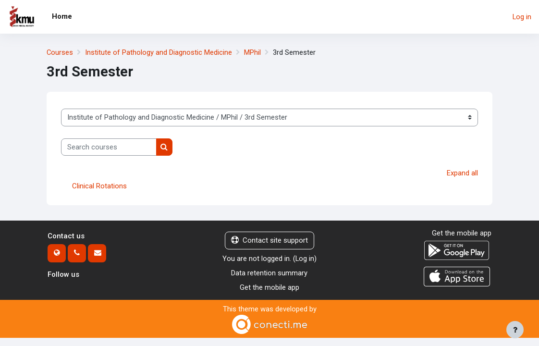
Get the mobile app (269, 288)
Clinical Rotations (99, 186)
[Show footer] (515, 329)
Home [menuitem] (62, 16)
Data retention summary (269, 273)
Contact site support (269, 240)
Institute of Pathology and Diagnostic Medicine (159, 52)
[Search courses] (109, 147)
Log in (522, 16)
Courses (60, 52)
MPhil (253, 52)
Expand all (462, 173)
